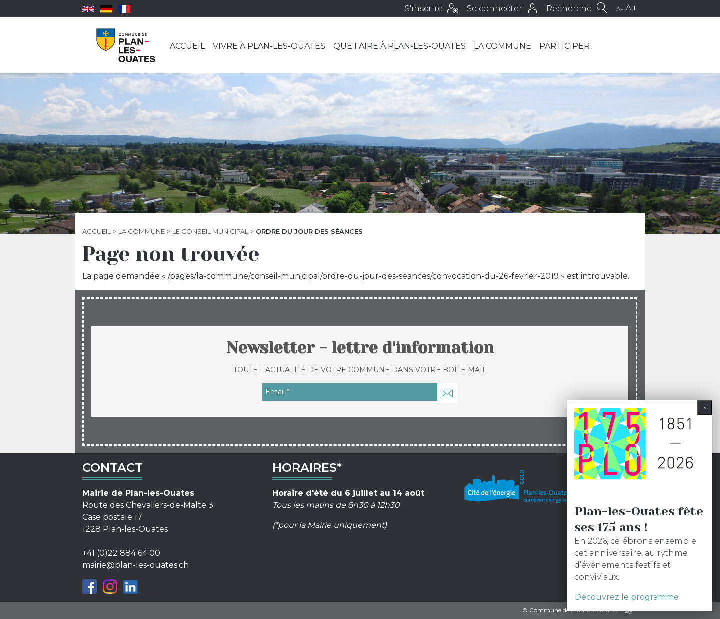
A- (620, 9)
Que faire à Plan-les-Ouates (400, 46)
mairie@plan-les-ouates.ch (135, 565)
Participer (565, 46)
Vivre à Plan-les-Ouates (269, 46)
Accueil (187, 46)
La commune (503, 46)
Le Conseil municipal (210, 232)
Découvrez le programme (627, 597)
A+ (632, 8)
